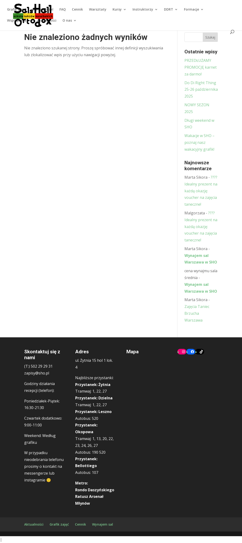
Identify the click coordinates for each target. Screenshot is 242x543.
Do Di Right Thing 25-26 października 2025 (201, 89)
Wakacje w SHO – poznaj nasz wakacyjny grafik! (199, 142)
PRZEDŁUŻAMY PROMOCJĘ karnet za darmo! (200, 67)
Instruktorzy (143, 10)
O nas (67, 21)
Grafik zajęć (16, 10)
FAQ (62, 10)
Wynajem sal (42, 10)
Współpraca (16, 21)
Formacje (191, 10)
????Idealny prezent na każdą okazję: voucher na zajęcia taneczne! (200, 191)
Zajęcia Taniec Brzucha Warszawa (196, 313)
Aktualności (46, 21)
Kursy (117, 10)
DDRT (168, 10)
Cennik (77, 10)
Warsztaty (97, 10)
